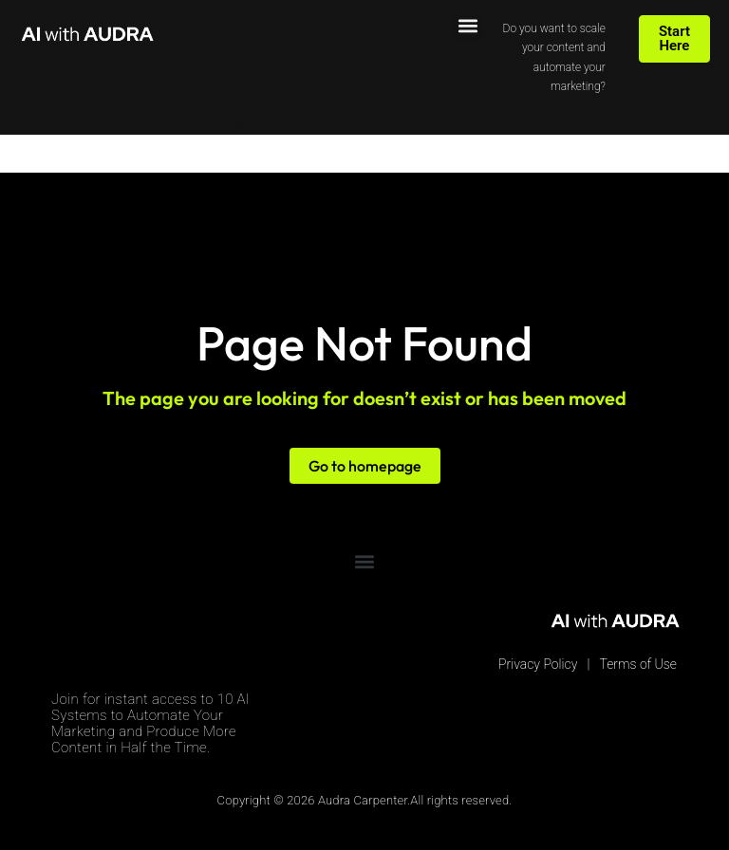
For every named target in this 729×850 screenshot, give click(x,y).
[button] (468, 25)
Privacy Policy (537, 664)
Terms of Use (638, 664)
